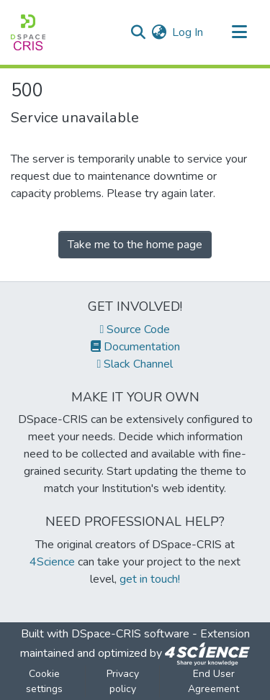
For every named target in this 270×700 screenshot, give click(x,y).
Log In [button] (188, 32)
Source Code (135, 329)
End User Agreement (213, 681)
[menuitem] (159, 32)
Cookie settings (44, 681)
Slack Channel (135, 364)
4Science (52, 562)
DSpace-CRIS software (130, 634)
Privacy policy (123, 681)
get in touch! (150, 579)
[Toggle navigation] (239, 32)
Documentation (135, 347)
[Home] (28, 32)
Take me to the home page (135, 245)
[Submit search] (138, 32)
